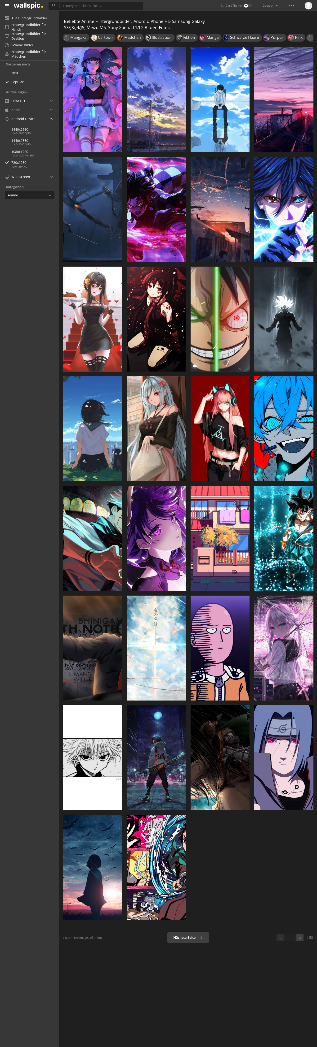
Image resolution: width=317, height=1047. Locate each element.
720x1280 (35, 162)
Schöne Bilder (19, 45)
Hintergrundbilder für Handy (25, 27)
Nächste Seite (188, 937)
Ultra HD (15, 101)
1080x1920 (19, 151)
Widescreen (17, 176)
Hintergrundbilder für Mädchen (25, 54)
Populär (17, 82)
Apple (13, 110)
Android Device (20, 119)
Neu (14, 73)
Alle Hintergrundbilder (26, 18)
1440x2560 (19, 140)
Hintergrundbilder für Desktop (25, 36)
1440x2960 (19, 129)
